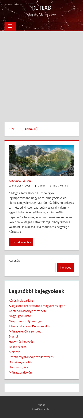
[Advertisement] (41, 74)
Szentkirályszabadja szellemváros (31, 357)
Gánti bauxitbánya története (28, 311)
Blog (55, 185)
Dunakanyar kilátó (21, 362)
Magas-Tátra (20, 181)
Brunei (13, 336)
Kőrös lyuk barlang (21, 301)
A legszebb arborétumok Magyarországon (37, 306)
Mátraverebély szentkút (25, 331)
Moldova (14, 352)
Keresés (14, 261)
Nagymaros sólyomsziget (26, 321)
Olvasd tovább (20, 242)
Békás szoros (18, 347)
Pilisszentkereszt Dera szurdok (29, 326)
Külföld (64, 185)
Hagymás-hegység (21, 342)
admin (42, 185)
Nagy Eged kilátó (20, 316)
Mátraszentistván (20, 372)
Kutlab (41, 7)
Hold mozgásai (19, 367)
